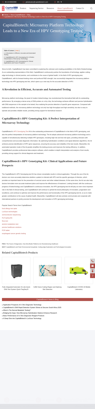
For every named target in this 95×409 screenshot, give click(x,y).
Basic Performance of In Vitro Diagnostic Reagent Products (23, 316)
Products (23, 8)
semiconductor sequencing (11, 215)
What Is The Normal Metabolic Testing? (16, 310)
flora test (5, 221)
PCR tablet (6, 230)
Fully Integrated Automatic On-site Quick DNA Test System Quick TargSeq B (16, 288)
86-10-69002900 (9, 2)
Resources (50, 8)
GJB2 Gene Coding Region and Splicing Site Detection (48, 288)
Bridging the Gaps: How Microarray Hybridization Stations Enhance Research (30, 313)
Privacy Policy (89, 406)
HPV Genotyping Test (21, 131)
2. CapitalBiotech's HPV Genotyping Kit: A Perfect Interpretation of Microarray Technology (19, 58)
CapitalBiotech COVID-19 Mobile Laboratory (78, 288)
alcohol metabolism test (10, 224)
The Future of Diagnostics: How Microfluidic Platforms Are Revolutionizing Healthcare (32, 244)
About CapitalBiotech (65, 8)
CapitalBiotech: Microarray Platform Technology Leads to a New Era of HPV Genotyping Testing (35, 16)
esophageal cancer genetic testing (14, 233)
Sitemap (78, 406)
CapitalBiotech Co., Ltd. (17, 406)
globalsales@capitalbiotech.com (35, 2)
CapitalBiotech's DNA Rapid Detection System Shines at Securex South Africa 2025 (32, 307)
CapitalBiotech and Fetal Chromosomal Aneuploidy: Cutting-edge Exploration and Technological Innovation (38, 247)
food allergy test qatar (9, 208)
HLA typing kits (7, 218)
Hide (17, 50)
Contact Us (80, 8)
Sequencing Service (36, 8)
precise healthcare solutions (11, 227)
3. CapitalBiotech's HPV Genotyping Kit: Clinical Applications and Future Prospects (18, 62)
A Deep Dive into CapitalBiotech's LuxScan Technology (22, 318)
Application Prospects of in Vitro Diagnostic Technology (22, 305)
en (58, 2)
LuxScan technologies (9, 211)
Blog (28, 15)
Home (6, 15)
